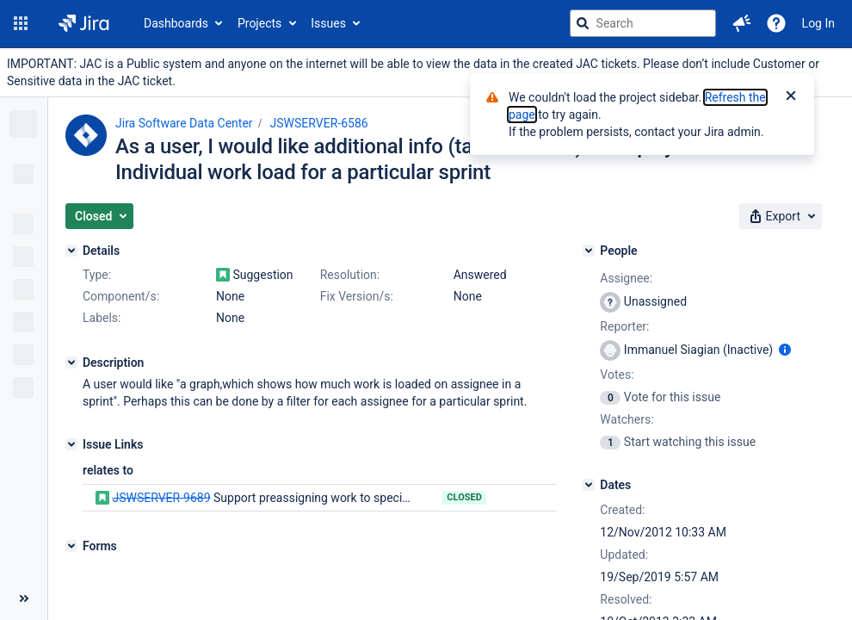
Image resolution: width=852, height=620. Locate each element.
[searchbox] (643, 23)
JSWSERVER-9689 (161, 498)
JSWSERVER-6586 (319, 123)
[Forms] (71, 546)
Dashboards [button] (176, 23)
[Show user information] (785, 349)
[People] (589, 251)
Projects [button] (259, 23)
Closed (464, 497)
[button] (21, 23)
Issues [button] (328, 23)
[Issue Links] (71, 444)
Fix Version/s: (356, 296)
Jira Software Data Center (184, 123)
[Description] (71, 362)
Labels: (101, 318)
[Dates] (589, 485)
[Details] (71, 251)
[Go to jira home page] (84, 23)
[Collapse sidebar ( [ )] (24, 598)
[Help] (776, 23)
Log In (818, 23)
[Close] (791, 97)
